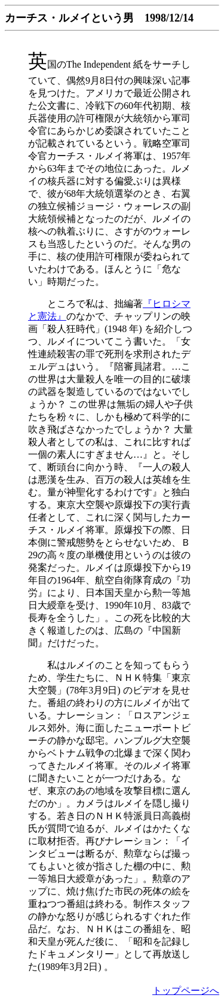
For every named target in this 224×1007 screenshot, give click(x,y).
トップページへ (185, 990)
